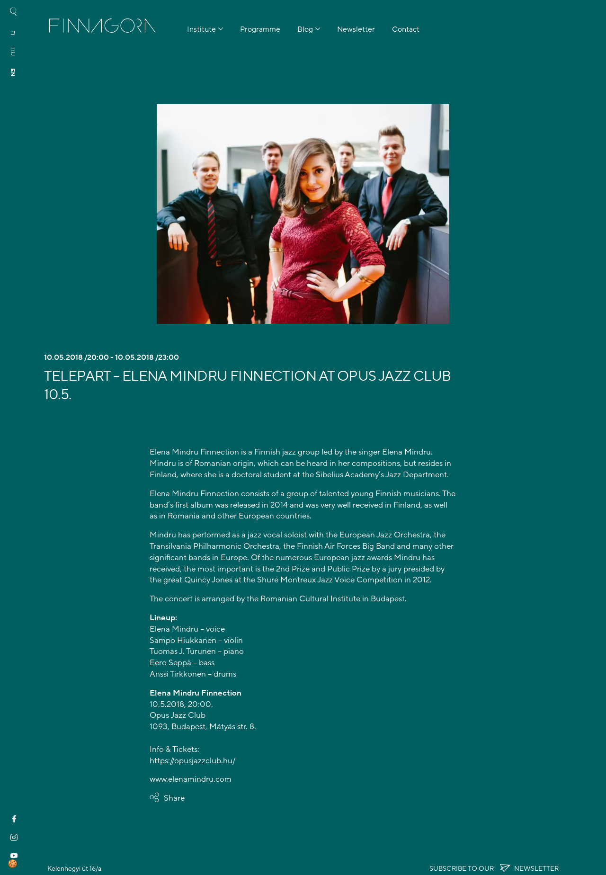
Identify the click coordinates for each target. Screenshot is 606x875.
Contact (405, 29)
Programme (260, 29)
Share (174, 798)
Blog (305, 29)
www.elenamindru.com (191, 779)
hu (13, 51)
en (13, 72)
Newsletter (356, 29)
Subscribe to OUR (494, 868)
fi (13, 32)
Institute (201, 29)
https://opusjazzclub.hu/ (192, 760)
